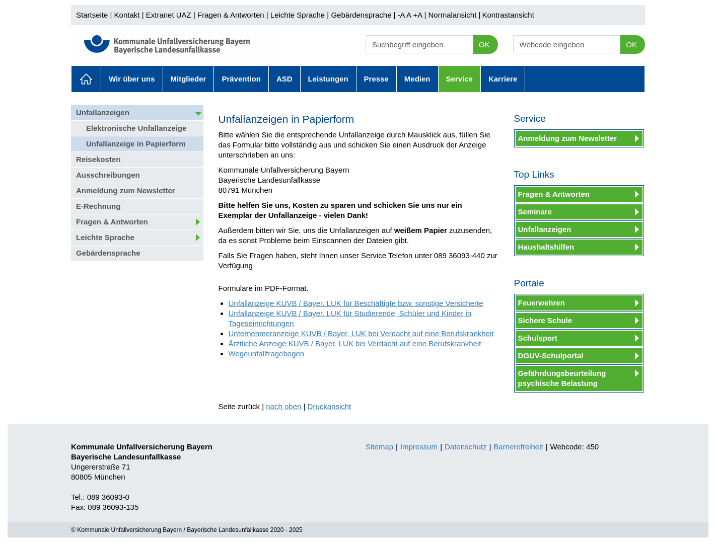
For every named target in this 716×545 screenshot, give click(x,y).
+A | (418, 15)
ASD (284, 78)
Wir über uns (132, 78)
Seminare (535, 211)
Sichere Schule (545, 320)
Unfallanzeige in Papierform (136, 143)
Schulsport (537, 338)
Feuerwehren (541, 302)
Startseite (92, 15)
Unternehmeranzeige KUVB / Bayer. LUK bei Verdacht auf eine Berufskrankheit (361, 333)
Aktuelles (86, 79)
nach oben (283, 406)
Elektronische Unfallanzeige (136, 128)
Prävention (241, 78)
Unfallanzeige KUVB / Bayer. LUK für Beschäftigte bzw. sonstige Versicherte (356, 303)
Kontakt (127, 15)
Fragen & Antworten (230, 15)
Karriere (503, 78)
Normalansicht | (454, 15)
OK (484, 44)
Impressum (419, 446)
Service (459, 78)
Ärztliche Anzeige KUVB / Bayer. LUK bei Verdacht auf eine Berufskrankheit (355, 343)
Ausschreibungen (108, 175)
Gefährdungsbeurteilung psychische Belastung (562, 378)
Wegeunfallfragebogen (267, 353)
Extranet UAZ (168, 15)
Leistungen (328, 78)
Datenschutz (465, 446)
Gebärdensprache (361, 15)
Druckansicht (329, 406)
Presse (376, 78)
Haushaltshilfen (546, 247)
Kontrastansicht (508, 15)
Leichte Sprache (297, 15)
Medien (417, 78)
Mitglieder (188, 78)
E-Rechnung (98, 206)
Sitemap (379, 446)
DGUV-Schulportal (551, 355)
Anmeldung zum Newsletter (125, 190)
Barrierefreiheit (518, 446)
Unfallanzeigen (102, 112)
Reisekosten (98, 159)
